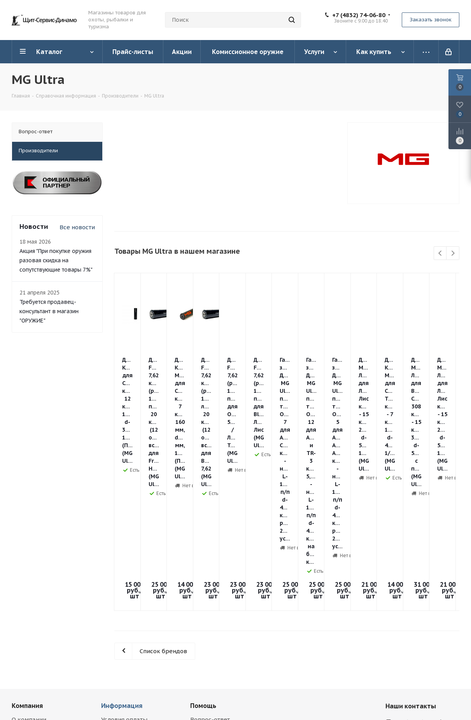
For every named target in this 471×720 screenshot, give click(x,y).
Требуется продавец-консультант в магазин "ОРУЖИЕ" (49, 311)
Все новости (77, 227)
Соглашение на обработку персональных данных (50, 629)
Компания (27, 554)
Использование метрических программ (46, 647)
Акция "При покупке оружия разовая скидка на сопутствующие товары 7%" (56, 260)
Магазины (26, 589)
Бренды (202, 578)
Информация (121, 554)
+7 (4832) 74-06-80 (358, 15)
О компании (29, 568)
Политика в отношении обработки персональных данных (50, 607)
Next (452, 253)
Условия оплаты (124, 568)
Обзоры (201, 589)
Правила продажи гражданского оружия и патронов (136, 607)
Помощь (203, 554)
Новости (24, 578)
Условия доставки (127, 578)
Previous (440, 253)
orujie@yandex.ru (424, 586)
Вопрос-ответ (210, 568)
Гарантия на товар (127, 589)
